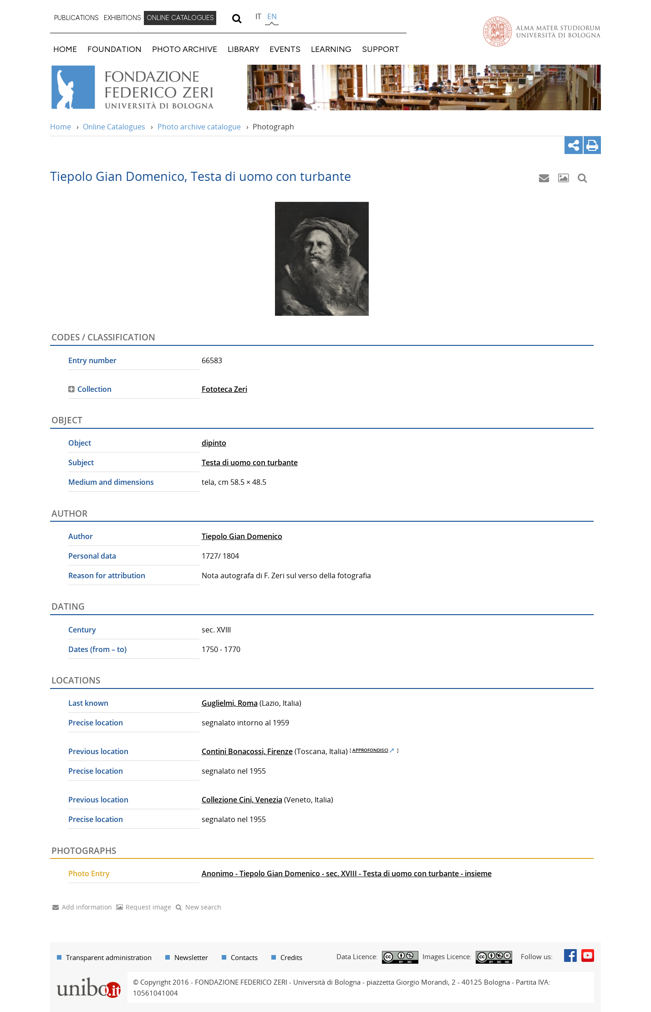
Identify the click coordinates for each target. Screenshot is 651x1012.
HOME (65, 49)
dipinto (214, 443)
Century (82, 630)
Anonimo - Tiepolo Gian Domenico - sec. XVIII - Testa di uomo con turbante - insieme (347, 873)
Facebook (570, 955)
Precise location (95, 723)
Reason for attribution (106, 575)
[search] (236, 18)
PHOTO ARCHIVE (184, 49)
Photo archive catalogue (199, 127)
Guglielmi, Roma (230, 703)
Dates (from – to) (97, 649)
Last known (88, 703)
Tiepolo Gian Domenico (242, 536)
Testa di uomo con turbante (250, 462)
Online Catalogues (114, 127)
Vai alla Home (144, 87)
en (272, 16)
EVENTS (285, 49)
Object (79, 443)
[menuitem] (76, 18)
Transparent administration (109, 957)
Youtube (587, 955)
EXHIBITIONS (122, 18)
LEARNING (331, 49)
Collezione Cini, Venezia (242, 800)
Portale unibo (88, 977)
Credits (291, 957)
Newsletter (191, 957)
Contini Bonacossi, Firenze (247, 751)
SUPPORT (380, 49)
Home (60, 127)
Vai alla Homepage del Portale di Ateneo (542, 31)
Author (80, 536)
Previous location (98, 751)
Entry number (92, 360)
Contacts (244, 957)
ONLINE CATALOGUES (180, 18)
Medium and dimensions (111, 482)
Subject (81, 462)
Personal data (92, 556)
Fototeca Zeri (224, 389)
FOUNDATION (114, 49)
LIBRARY (243, 49)
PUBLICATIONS (76, 18)
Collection (94, 389)
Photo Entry (89, 873)
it (258, 16)
